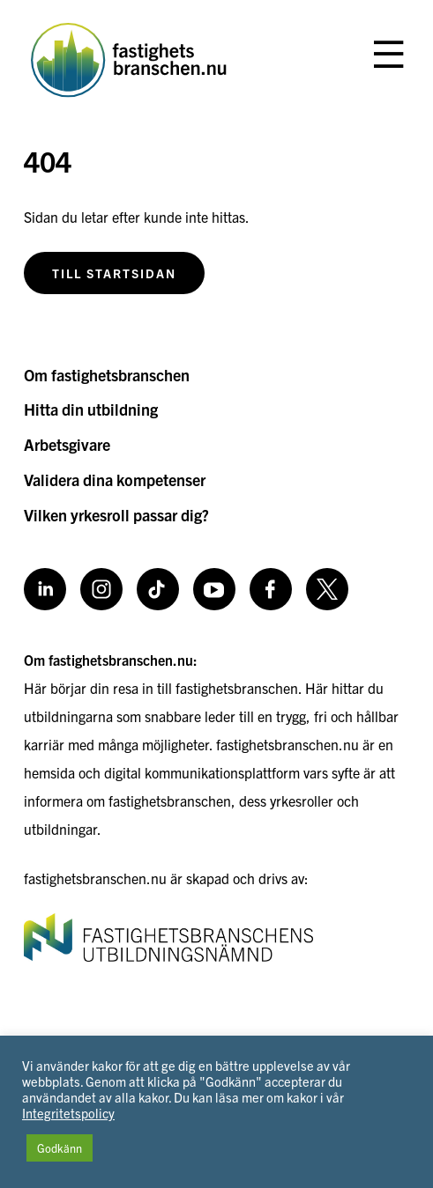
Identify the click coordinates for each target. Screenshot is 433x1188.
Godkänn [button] (59, 1147)
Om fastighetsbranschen (107, 375)
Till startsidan (114, 273)
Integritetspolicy (68, 1112)
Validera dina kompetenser (114, 479)
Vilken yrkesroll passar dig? (116, 515)
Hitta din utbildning (91, 409)
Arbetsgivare (67, 444)
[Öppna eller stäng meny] (388, 55)
